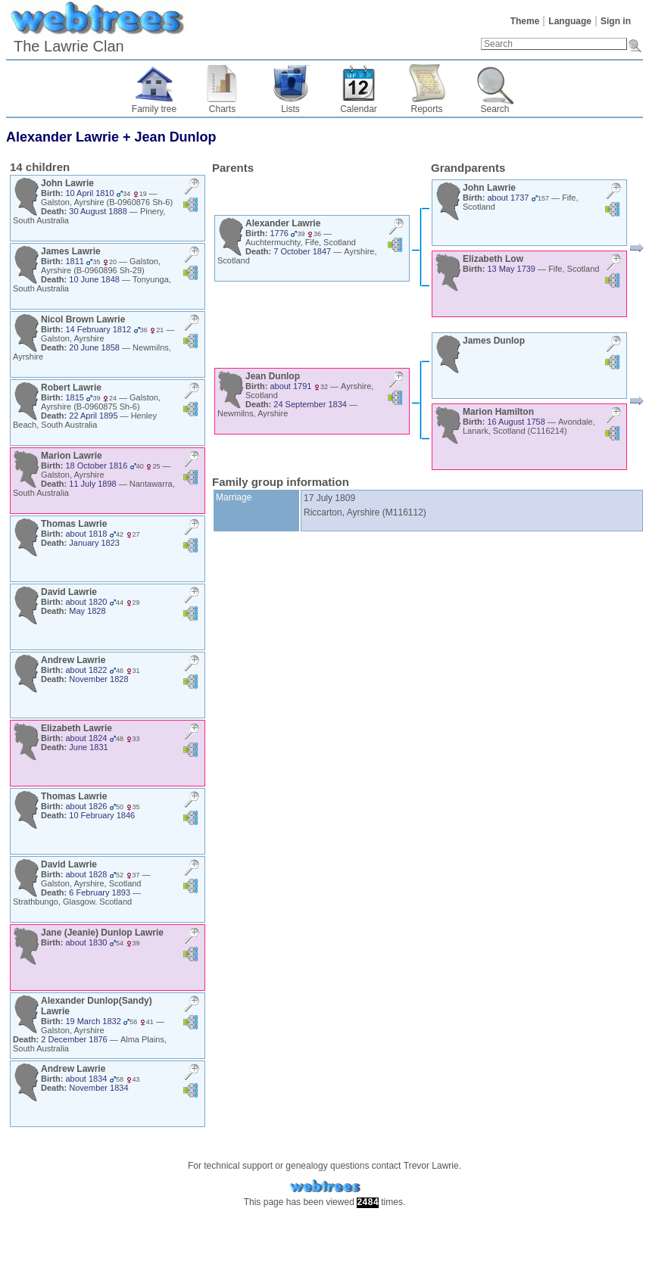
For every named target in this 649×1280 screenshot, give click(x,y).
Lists (290, 109)
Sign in (616, 21)
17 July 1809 (329, 498)
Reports (426, 109)
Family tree (154, 109)
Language (569, 21)
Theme (525, 21)
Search (494, 109)
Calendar (358, 109)
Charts (222, 109)
